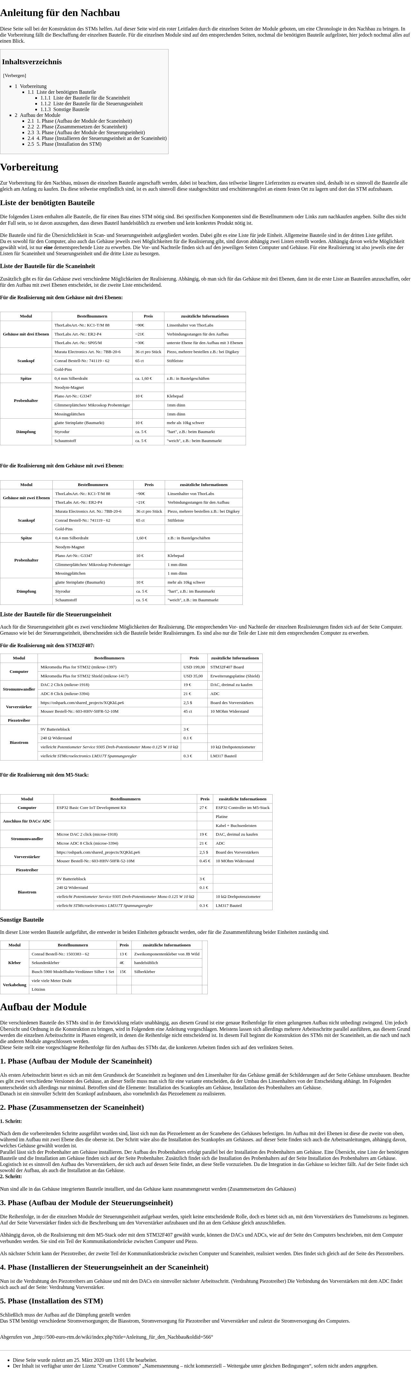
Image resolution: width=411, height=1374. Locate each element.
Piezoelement (182, 1093)
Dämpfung (87, 1314)
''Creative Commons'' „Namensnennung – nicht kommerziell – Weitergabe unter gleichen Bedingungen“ (204, 1366)
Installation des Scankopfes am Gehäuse (189, 1087)
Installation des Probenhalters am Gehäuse (277, 1087)
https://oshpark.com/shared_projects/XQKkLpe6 (82, 702)
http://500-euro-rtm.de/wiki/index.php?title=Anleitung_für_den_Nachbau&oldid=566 (123, 1337)
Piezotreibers (389, 1253)
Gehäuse (298, 247)
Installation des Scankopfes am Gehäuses (210, 1139)
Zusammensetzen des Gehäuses (261, 1189)
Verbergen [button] (15, 75)
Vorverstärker (43, 1222)
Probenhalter (150, 1158)
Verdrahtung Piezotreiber (258, 1281)
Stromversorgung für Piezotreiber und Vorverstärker (195, 1321)
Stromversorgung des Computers (315, 1321)
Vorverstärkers (100, 1164)
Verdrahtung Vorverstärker (76, 1287)
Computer (269, 247)
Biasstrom (128, 1321)
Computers (324, 1235)
